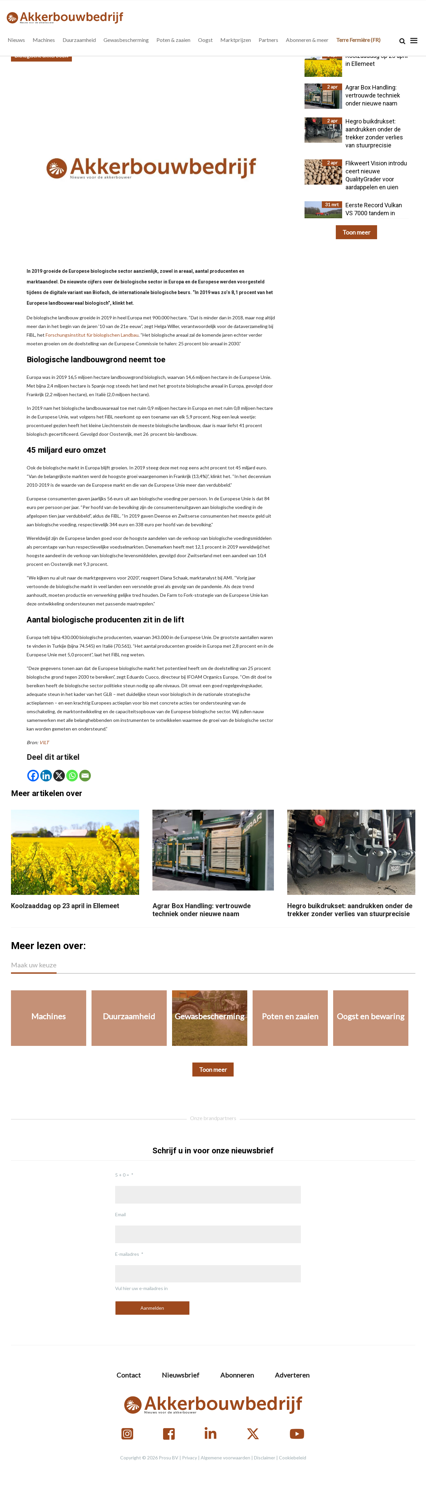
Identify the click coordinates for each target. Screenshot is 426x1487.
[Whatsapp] (72, 775)
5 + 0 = (122, 1175)
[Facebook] (33, 775)
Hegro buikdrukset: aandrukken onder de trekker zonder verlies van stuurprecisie (349, 910)
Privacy (189, 1457)
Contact (128, 1375)
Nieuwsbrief (180, 1375)
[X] (59, 775)
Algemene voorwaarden (225, 1457)
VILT (44, 742)
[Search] (402, 41)
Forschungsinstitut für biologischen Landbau (92, 335)
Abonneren (237, 1375)
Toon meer (356, 232)
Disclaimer (264, 1457)
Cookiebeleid (292, 1457)
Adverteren (292, 1375)
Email (120, 1214)
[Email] (85, 775)
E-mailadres (127, 1254)
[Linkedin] (46, 775)
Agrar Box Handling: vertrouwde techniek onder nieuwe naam (201, 910)
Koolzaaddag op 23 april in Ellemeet (65, 906)
